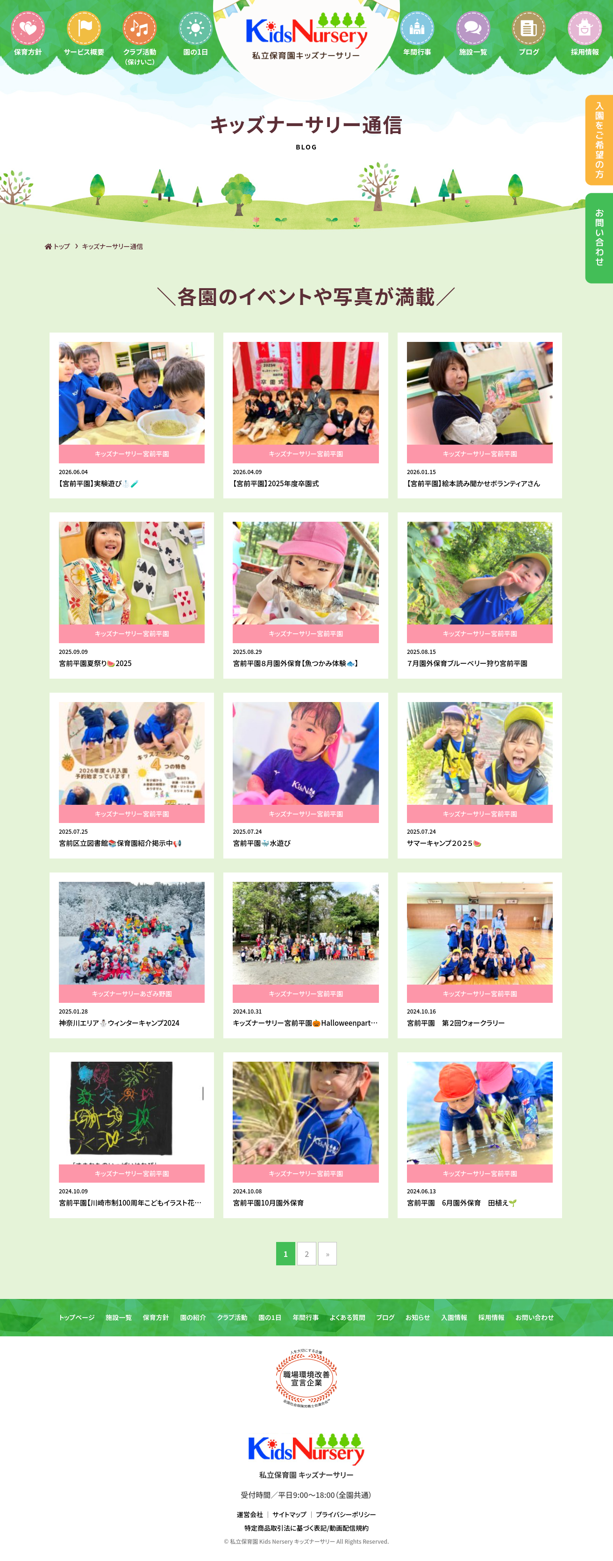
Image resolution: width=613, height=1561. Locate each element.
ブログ (529, 33)
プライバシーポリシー (346, 1514)
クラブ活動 (139, 37)
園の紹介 (193, 1317)
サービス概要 (84, 33)
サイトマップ (289, 1514)
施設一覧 (473, 33)
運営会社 (250, 1514)
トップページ (76, 1317)
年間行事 (417, 33)
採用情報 (585, 33)
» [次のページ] (327, 1253)
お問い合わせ (534, 1317)
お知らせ (418, 1317)
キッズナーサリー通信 (112, 246)
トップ (57, 246)
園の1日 (195, 33)
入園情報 (454, 1317)
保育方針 (28, 33)
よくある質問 (347, 1317)
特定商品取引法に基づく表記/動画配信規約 (306, 1528)
